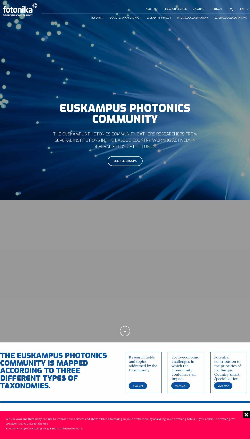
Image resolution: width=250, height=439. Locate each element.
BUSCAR (231, 6)
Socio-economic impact (125, 17)
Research (97, 17)
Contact (216, 9)
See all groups (125, 161)
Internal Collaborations (193, 17)
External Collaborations (231, 17)
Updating (198, 9)
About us (151, 9)
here (79, 428)
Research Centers (175, 9)
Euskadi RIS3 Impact (159, 17)
